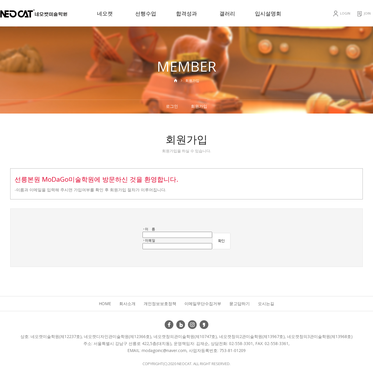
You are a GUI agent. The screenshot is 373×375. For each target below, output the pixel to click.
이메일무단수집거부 (202, 303)
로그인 (172, 106)
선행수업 (145, 13)
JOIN (367, 13)
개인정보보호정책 (160, 303)
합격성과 (186, 13)
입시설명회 (268, 13)
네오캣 (105, 13)
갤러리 (227, 13)
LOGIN (345, 13)
